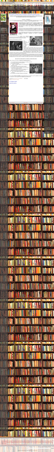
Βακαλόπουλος (3, 92)
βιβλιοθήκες (2, 97)
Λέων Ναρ (4, 231)
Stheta (2, 430)
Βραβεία (5, 103)
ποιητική (2, 312)
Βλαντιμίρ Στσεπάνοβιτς (3, 102)
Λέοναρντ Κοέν (4, 230)
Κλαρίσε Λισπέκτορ (5, 217)
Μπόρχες (5, 264)
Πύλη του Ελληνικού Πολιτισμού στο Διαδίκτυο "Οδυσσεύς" (4, 322)
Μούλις (2, 258)
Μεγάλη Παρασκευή (5, 251)
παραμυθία (5, 303)
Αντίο (2, 6)
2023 (46, 31)
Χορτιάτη (1, 384)
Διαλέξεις (1, 138)
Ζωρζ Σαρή (3, 181)
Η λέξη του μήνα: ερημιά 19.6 (48, 45)
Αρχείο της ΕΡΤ (3, 89)
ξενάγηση (5, 280)
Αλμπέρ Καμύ (5, 68)
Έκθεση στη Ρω (5, 151)
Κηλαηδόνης (2, 217)
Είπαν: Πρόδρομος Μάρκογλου (48, 83)
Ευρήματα (37, 7)
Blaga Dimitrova (5, 400)
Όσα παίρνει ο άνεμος (5, 293)
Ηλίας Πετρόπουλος (3, 192)
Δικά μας (50, 6)
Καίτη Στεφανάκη (3, 210)
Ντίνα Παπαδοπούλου (4, 278)
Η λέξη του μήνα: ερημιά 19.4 (48, 64)
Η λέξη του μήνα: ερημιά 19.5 (48, 56)
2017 (46, 37)
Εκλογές (6, 152)
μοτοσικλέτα (6, 257)
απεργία (1, 84)
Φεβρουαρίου (47, 113)
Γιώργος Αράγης (5, 115)
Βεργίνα (5, 95)
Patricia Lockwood (5, 425)
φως (1, 377)
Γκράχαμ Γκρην (3, 125)
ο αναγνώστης (4, 281)
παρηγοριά (2, 304)
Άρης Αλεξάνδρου (5, 85)
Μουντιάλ (5, 258)
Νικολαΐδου (5, 269)
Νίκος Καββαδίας (5, 271)
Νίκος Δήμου (2, 271)
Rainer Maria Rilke (3, 426)
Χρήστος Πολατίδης (5, 385)
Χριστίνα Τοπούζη (2, 389)
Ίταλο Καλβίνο (2, 205)
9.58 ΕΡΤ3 (5, 58)
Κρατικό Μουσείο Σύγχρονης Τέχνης (4, 222)
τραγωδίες (2, 367)
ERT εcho (47, 128)
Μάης (2, 236)
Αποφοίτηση (13, 6)
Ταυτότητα (5, 352)
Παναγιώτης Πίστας (5, 297)
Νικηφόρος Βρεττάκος (3, 268)
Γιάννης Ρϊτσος (5, 111)
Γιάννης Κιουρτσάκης (5, 110)
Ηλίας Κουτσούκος (5, 191)
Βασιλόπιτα (3, 95)
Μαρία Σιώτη (5, 246)
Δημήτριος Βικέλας (5, 133)
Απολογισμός (7, 6)
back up (6, 398)
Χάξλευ (4, 380)
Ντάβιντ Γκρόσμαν (3, 277)
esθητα (6, 407)
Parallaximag (2, 425)
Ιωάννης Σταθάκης (2, 207)
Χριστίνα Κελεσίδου (3, 388)
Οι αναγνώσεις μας (4, 287)
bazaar (2, 399)
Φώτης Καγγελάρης (5, 377)
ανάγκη (1, 69)
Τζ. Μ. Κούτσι (2, 356)
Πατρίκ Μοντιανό (3, 306)
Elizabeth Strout (5, 405)
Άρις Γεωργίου (2, 87)
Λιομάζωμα (4, 232)
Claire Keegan (6, 402)
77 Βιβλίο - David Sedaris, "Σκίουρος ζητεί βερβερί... (48, 59)
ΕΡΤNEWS (2, 168)
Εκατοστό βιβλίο (5, 148)
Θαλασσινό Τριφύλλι (4, 195)
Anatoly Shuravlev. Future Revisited (4, 397)
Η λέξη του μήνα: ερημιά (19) (48, 99)
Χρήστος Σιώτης (2, 386)
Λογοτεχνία (3, 233)
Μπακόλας (6, 261)
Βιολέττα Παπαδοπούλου (4, 100)
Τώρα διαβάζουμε (4, 369)
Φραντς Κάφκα (2, 376)
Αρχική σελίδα (25, 102)
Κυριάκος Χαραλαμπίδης (3, 223)
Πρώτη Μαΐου (5, 319)
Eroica (1, 407)
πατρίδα (6, 305)
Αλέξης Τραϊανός (5, 67)
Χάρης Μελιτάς (5, 381)
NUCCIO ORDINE (4, 421)
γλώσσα (1, 126)
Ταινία (3, 349)
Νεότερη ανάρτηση (11, 102)
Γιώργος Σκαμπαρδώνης (4, 121)
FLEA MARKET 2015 (3, 408)
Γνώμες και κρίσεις (5, 126)
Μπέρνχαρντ (2, 263)
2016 (46, 38)
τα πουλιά (3, 347)
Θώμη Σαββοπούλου (4, 202)
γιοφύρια (1, 115)
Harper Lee (4, 412)
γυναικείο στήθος (3, 128)
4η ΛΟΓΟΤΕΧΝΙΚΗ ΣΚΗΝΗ (48, 80)
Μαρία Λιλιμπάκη (3, 244)
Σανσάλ (3, 330)
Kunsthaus (5, 416)
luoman (33, 450)
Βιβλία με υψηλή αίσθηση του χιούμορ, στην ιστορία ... (48, 92)
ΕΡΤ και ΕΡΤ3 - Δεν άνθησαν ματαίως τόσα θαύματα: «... (48, 47)
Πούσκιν (1, 315)
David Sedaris (3, 403)
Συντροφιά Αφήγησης (4, 345)
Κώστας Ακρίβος (5, 225)
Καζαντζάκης (5, 209)
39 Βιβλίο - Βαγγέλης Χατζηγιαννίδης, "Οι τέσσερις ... (48, 95)
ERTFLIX (3, 407)
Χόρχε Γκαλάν (5, 384)
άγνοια (5, 59)
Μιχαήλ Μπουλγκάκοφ (4, 254)
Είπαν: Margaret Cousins (48, 48)
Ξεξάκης (1, 281)
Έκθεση (1, 150)
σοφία (2, 336)
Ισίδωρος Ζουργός (2, 204)
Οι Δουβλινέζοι (2, 288)
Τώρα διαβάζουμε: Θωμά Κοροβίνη (48, 70)
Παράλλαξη (2, 303)
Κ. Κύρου (2, 208)
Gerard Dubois (2, 410)
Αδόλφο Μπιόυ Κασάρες (3, 61)
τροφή (4, 367)
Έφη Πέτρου (5, 175)
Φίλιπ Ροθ (5, 374)
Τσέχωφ (2, 368)
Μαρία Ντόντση (5, 245)
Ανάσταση (2, 72)
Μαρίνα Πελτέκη (3, 248)
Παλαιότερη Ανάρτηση (40, 102)
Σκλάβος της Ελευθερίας (3, 334)
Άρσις (6, 87)
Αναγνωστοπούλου (2, 71)
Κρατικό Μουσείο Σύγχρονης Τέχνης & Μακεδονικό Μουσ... (48, 69)
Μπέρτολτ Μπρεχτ (5, 263)
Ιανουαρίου (47, 114)
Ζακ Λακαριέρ (2, 176)
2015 (46, 39)
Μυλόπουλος (2, 266)
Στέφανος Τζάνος (2, 342)
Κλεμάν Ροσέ (6, 218)
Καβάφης (1, 209)
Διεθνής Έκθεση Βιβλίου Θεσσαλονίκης (41, 6)
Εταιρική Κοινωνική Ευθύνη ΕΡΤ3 (30, 7)
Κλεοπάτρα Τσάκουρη (4, 219)
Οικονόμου (6, 290)
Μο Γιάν (1, 256)
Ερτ (1, 165)
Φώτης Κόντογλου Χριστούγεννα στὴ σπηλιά (48, 55)
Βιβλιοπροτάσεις (2, 99)
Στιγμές (5, 342)
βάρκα (6, 92)
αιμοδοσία (2, 62)
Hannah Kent (2, 411)
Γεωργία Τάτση (5, 108)
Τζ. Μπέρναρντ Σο (5, 356)
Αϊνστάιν (4, 62)
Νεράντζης (5, 267)
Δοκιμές (6, 143)
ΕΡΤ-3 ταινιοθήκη (17, 79)
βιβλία (2, 10)
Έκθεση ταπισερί (3, 152)
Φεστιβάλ (2, 372)
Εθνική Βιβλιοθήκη (3, 145)
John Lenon (5, 415)
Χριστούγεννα (2, 390)
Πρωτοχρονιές (3, 320)
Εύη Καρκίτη (4, 171)
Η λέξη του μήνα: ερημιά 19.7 (48, 41)
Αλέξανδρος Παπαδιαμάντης (4, 66)
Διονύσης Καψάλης (3, 143)
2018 (46, 36)
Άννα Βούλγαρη (4, 76)
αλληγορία (2, 68)
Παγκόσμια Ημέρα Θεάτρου (4, 294)
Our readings (4, 423)
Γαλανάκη (6, 105)
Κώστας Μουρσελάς (3, 227)
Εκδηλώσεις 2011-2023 (11, 7)
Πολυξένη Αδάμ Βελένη (4, 314)
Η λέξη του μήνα (43, 7)
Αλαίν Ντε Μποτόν (3, 63)
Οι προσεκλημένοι (5, 289)
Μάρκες (2, 249)
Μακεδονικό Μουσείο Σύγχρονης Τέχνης (4, 238)
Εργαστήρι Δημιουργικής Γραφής (20, 7)
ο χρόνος (6, 286)
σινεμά (4, 332)
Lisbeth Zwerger (5, 417)
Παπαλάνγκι (2, 302)
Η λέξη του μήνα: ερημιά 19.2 (48, 81)
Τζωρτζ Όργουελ (3, 359)
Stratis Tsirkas (5, 430)
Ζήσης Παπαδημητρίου (5, 178)
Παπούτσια (5, 302)
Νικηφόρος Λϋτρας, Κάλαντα (48, 52)
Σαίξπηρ (1, 329)
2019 (46, 35)
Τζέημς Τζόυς (2, 357)
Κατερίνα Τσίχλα (5, 213)
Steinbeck (6, 429)
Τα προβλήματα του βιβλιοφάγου (48, 62)
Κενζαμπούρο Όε (2, 215)
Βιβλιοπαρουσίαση (3, 98)
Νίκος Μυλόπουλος (5, 274)
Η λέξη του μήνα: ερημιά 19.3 (48, 75)
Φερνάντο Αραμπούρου (5, 371)
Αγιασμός (2, 59)
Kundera (1, 416)
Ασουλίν (6, 90)
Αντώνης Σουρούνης (3, 80)
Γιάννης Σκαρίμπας (3, 112)
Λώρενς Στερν (5, 235)
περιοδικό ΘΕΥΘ (5, 309)
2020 (46, 34)
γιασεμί (6, 113)
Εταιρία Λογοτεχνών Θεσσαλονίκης (4, 169)
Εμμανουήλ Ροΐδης (5, 158)
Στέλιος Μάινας (4, 340)
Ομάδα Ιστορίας (5, 291)
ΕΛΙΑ (4, 155)
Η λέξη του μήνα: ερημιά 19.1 (48, 90)
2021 (46, 33)
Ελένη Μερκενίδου (3, 153)
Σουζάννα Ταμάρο (5, 335)
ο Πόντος (4, 285)
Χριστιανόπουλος (5, 387)
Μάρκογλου (5, 249)
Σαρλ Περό (6, 330)
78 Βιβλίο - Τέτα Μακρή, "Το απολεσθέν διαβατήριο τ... (48, 51)
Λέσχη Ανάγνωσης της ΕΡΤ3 (8, 3)
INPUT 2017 (2, 413)
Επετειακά (2, 160)
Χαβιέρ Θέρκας (5, 379)
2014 (46, 115)
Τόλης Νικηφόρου (5, 366)
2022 (46, 32)
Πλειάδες (6, 311)
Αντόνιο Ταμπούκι (5, 79)
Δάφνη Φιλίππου (2, 130)
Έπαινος (47, 74)
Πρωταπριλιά (2, 319)
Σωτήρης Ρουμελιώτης (4, 346)
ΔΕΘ (5, 130)
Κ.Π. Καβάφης (5, 208)
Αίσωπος (6, 62)
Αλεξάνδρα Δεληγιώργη (4, 64)
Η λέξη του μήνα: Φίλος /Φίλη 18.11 (48, 100)
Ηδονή (4, 190)
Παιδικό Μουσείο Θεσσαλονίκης (48, 132)
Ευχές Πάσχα (4, 174)
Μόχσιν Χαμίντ (2, 261)
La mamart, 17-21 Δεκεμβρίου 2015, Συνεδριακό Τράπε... (48, 66)
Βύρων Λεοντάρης (3, 105)
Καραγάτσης (5, 212)
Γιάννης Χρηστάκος (3, 113)
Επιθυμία (6, 160)
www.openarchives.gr (3, 434)
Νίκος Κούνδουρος (5, 272)
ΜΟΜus (6, 256)
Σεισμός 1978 (2, 331)
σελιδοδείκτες (5, 331)
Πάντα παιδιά (49, 7)
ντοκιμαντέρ (2, 279)
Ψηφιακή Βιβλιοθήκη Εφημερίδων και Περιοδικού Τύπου (4, 394)
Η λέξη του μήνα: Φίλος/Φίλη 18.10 (48, 102)
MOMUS (3, 420)
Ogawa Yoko (4, 422)
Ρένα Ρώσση (5, 324)
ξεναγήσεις (2, 280)
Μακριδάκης (2, 240)
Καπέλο (2, 212)
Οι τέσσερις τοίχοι (3, 290)
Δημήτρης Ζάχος (3, 131)
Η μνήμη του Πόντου (5, 187)
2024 (46, 30)
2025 (46, 29)
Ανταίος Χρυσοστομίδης (4, 77)
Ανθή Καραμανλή (3, 75)
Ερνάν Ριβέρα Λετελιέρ (5, 163)
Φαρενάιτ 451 (4, 370)
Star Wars (4, 429)
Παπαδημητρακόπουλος (3, 301)
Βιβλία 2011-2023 (19, 6)
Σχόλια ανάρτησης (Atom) (27, 105)
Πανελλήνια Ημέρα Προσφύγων (4, 298)
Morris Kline (6, 420)
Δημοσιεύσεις (24, 6)
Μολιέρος (4, 256)
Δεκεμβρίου (47, 40)
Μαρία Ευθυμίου (5, 243)
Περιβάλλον (2, 309)
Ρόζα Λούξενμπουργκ (3, 326)
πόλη (5, 312)
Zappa (3, 435)
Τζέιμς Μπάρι (6, 357)
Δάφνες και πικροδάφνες (4, 129)
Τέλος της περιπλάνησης (3, 354)
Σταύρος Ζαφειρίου (2, 339)
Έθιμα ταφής (5, 144)
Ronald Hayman (2, 428)
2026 (46, 28)
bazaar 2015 (5, 399)
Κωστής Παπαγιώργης (4, 228)
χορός (5, 383)
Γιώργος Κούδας (3, 118)
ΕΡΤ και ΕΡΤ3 (3, 7)
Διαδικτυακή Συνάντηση (31, 6)
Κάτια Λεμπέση (3, 214)
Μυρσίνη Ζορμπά (5, 266)
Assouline (4, 398)
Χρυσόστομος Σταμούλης (3, 392)
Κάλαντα (6, 210)
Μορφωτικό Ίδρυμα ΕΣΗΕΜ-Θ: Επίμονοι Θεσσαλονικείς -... (48, 97)
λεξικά (1, 230)
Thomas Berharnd (5, 431)
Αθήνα (6, 61)
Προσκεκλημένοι (3, 317)
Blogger (36, 450)
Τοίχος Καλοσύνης (3, 365)
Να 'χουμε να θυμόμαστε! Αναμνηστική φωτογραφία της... (48, 88)
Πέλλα (2, 307)
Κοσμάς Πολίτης (2, 220)
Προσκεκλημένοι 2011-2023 (3, 318)
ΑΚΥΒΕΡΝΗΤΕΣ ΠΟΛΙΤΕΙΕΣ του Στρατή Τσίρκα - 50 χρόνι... (48, 78)
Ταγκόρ (1, 349)
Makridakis (5, 418)
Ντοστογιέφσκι (5, 279)
